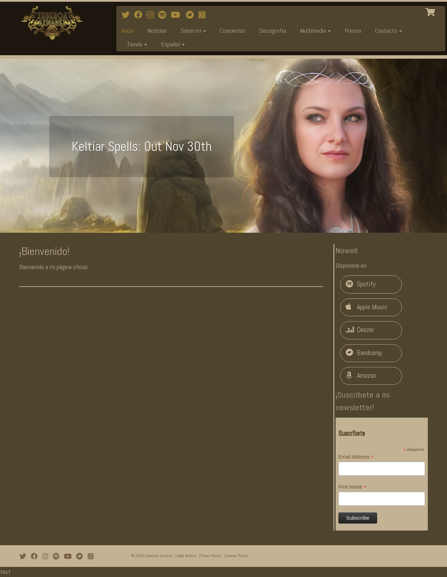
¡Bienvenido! (44, 251)
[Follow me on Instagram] (152, 15)
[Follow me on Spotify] (164, 15)
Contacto (388, 31)
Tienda (137, 44)
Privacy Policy (210, 555)
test (5, 572)
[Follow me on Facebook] (140, 15)
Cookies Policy (236, 555)
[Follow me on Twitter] (128, 15)
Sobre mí (193, 31)
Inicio (127, 31)
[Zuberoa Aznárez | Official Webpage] (51, 22)
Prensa (353, 31)
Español (173, 44)
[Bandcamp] (192, 15)
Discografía (272, 31)
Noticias (157, 31)
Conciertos (232, 31)
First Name (352, 487)
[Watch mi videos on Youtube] (177, 15)
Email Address (356, 457)
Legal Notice (185, 555)
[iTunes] (204, 15)
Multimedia (315, 31)
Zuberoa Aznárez (159, 555)
